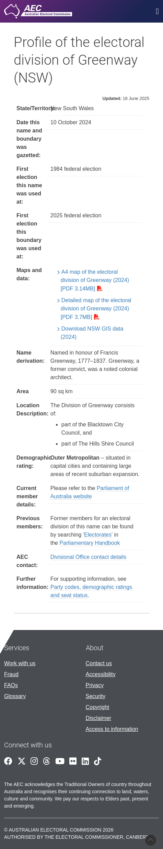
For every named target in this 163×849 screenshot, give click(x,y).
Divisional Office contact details (88, 557)
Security (96, 696)
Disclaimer (99, 718)
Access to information (112, 729)
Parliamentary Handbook (89, 543)
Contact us (99, 663)
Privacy (95, 685)
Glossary (15, 696)
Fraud (11, 674)
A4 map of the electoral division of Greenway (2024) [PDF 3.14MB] (95, 280)
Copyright (97, 707)
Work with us (19, 663)
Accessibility (101, 674)
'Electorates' (98, 535)
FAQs (11, 685)
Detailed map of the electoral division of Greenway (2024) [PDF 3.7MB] (96, 308)
